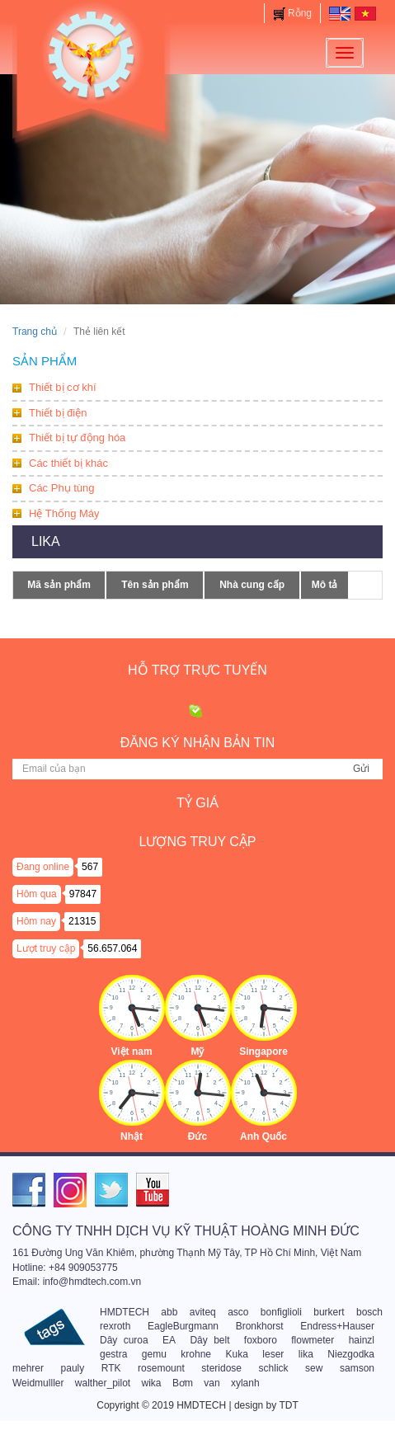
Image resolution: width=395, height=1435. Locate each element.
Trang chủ (34, 331)
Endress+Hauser (337, 1326)
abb (169, 1312)
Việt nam (131, 1051)
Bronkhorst (260, 1326)
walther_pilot (102, 1383)
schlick (274, 1368)
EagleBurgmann (183, 1326)
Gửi (361, 768)
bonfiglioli (281, 1312)
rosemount (161, 1368)
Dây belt (209, 1340)
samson (357, 1368)
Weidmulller (37, 1383)
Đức (197, 1136)
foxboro (260, 1340)
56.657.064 (112, 948)
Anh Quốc (263, 1136)
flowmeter (312, 1340)
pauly (73, 1368)
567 (90, 867)
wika (152, 1383)
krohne (196, 1354)
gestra (113, 1354)
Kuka (237, 1354)
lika (306, 1354)
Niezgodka (350, 1354)
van (211, 1383)
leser (273, 1354)
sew (313, 1368)
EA (169, 1340)
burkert (328, 1312)
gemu (154, 1354)
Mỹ (198, 1051)
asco (238, 1312)
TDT (288, 1405)
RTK (111, 1368)
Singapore (263, 1051)
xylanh (245, 1383)
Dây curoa (124, 1340)
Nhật (131, 1136)
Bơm (182, 1383)
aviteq (203, 1312)
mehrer (28, 1368)
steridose (221, 1368)
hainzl (361, 1340)
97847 (82, 894)
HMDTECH (124, 1312)
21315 (82, 921)
